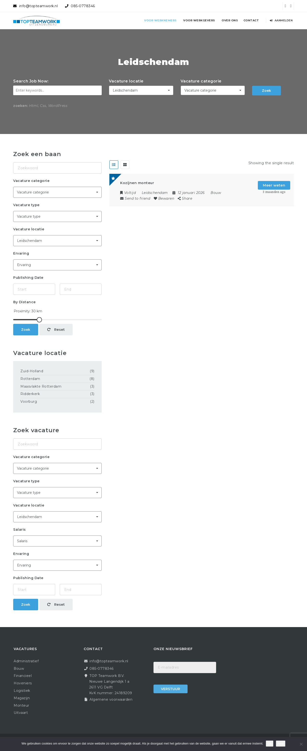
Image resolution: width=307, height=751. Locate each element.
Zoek (266, 90)
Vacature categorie (201, 81)
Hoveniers (23, 683)
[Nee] (301, 744)
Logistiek (22, 690)
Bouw (216, 193)
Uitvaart (21, 712)
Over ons (230, 20)
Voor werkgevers (199, 20)
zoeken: (20, 106)
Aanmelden (281, 20)
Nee (280, 743)
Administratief (26, 661)
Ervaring (21, 253)
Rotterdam (30, 379)
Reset (56, 329)
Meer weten (274, 185)
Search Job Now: (31, 81)
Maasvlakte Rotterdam (40, 386)
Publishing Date (28, 277)
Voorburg (28, 401)
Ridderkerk (30, 394)
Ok (270, 743)
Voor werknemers (160, 20)
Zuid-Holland (31, 371)
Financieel (23, 676)
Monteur (21, 705)
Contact (251, 20)
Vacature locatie (126, 81)
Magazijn (22, 698)
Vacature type (26, 205)
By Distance (24, 302)
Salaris (19, 529)
